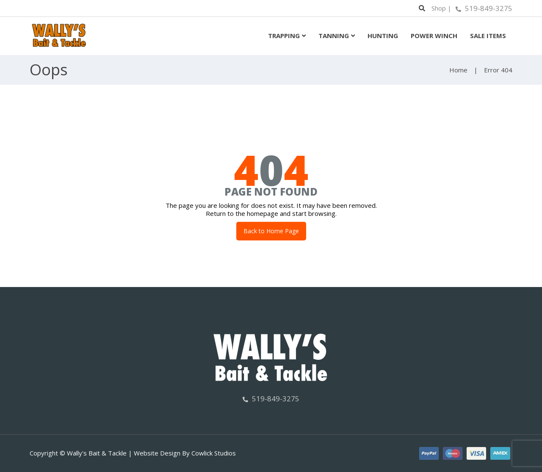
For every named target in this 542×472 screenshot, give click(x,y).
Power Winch (434, 35)
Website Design (157, 453)
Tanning (333, 35)
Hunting (383, 35)
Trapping (284, 35)
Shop (438, 8)
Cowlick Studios (213, 453)
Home (458, 70)
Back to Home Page (271, 231)
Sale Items (488, 35)
